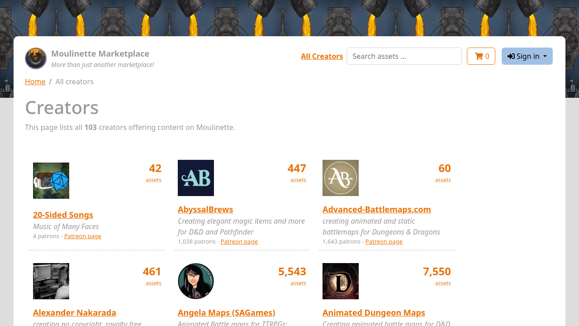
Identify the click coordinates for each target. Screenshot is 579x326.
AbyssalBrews (205, 209)
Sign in (524, 56)
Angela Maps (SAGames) (226, 312)
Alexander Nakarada (74, 312)
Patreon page (82, 236)
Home (35, 81)
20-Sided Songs (63, 214)
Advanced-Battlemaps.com (377, 209)
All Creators (322, 56)
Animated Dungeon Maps (374, 312)
